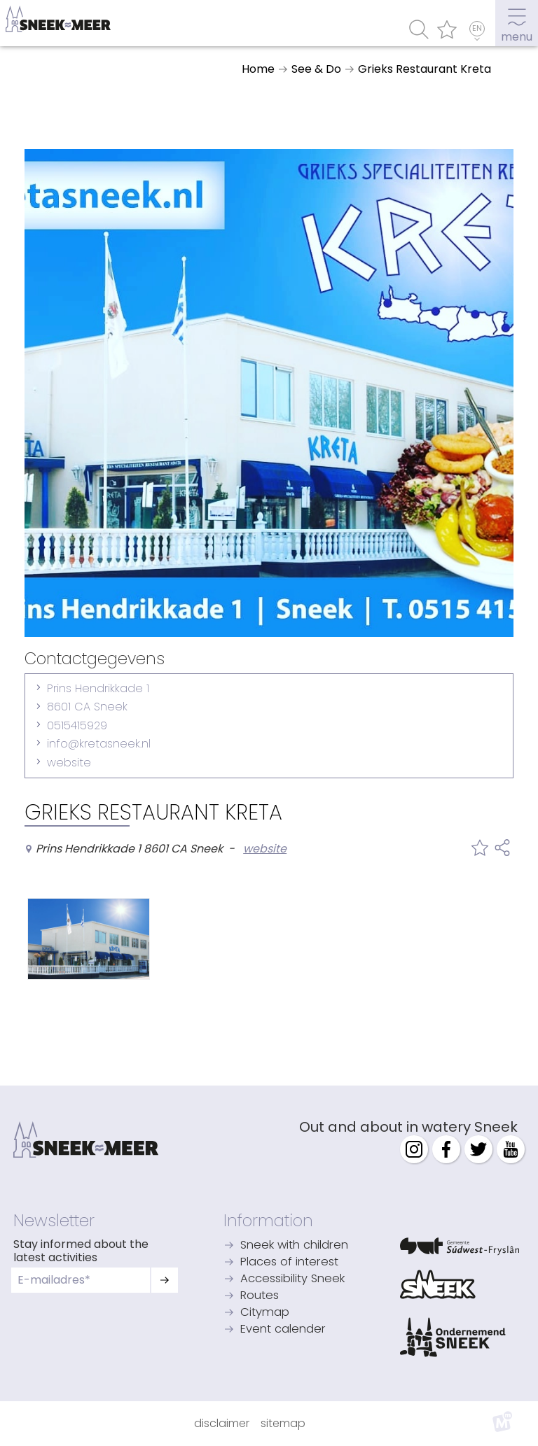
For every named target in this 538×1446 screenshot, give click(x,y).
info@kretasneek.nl (99, 744)
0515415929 (77, 725)
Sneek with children (294, 1245)
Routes (259, 1296)
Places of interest (289, 1262)
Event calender (283, 1329)
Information (268, 1220)
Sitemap (283, 1423)
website (69, 762)
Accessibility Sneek (292, 1279)
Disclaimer (221, 1423)
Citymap (264, 1312)
